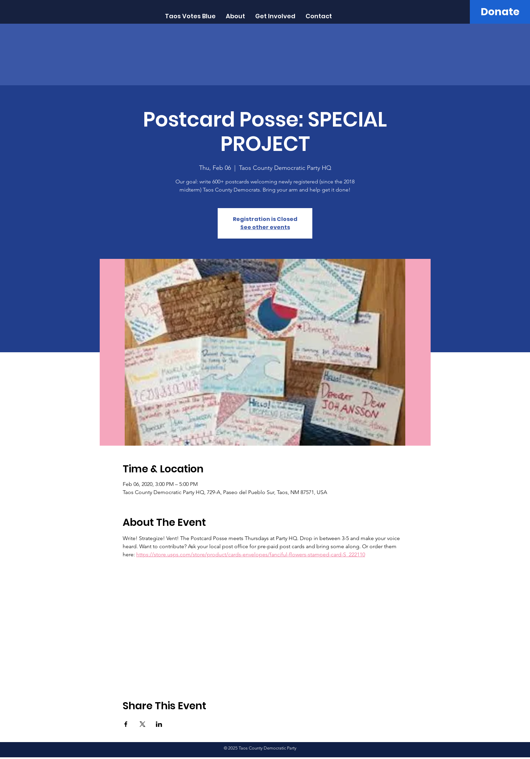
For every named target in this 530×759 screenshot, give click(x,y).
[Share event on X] (142, 724)
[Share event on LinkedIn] (159, 724)
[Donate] (500, 12)
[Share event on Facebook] (126, 724)
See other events (265, 227)
